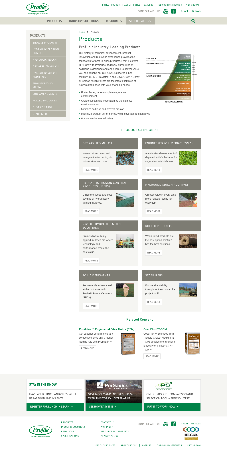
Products (54, 21)
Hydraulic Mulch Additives (45, 74)
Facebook (173, 11)
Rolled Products (45, 100)
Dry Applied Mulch (46, 66)
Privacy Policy (109, 436)
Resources (114, 21)
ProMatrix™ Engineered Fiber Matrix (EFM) (106, 329)
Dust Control (42, 107)
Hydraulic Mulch (45, 59)
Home (82, 31)
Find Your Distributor (169, 5)
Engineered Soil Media (44, 85)
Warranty (107, 427)
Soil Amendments (45, 93)
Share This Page (191, 10)
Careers (148, 5)
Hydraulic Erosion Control (46, 51)
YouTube (165, 11)
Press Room (192, 5)
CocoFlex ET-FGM (155, 329)
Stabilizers (40, 114)
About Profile (132, 5)
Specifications (140, 21)
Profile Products (111, 5)
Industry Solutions (84, 21)
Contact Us (108, 422)
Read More (91, 169)
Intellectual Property (115, 431)
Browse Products (45, 42)
